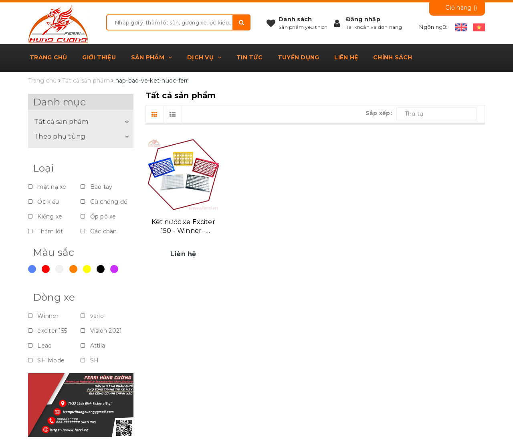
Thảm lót (45, 231)
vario (92, 316)
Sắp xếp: (379, 113)
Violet (114, 269)
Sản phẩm (151, 57)
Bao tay (96, 186)
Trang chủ (48, 57)
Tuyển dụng (298, 57)
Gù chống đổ (104, 201)
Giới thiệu (99, 57)
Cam (73, 269)
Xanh (32, 269)
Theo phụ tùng (59, 136)
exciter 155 (47, 330)
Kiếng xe (45, 216)
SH (90, 360)
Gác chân (99, 231)
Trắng (59, 269)
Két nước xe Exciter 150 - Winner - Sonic (183, 227)
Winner (43, 316)
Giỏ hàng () (461, 7)
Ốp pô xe (98, 216)
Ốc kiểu (43, 201)
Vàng (87, 269)
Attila (93, 345)
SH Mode (46, 360)
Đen (101, 269)
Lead (40, 345)
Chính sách (392, 57)
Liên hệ (346, 57)
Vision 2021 (101, 330)
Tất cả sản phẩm (61, 121)
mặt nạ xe (47, 186)
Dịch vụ (204, 57)
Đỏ (46, 269)
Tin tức (249, 57)
